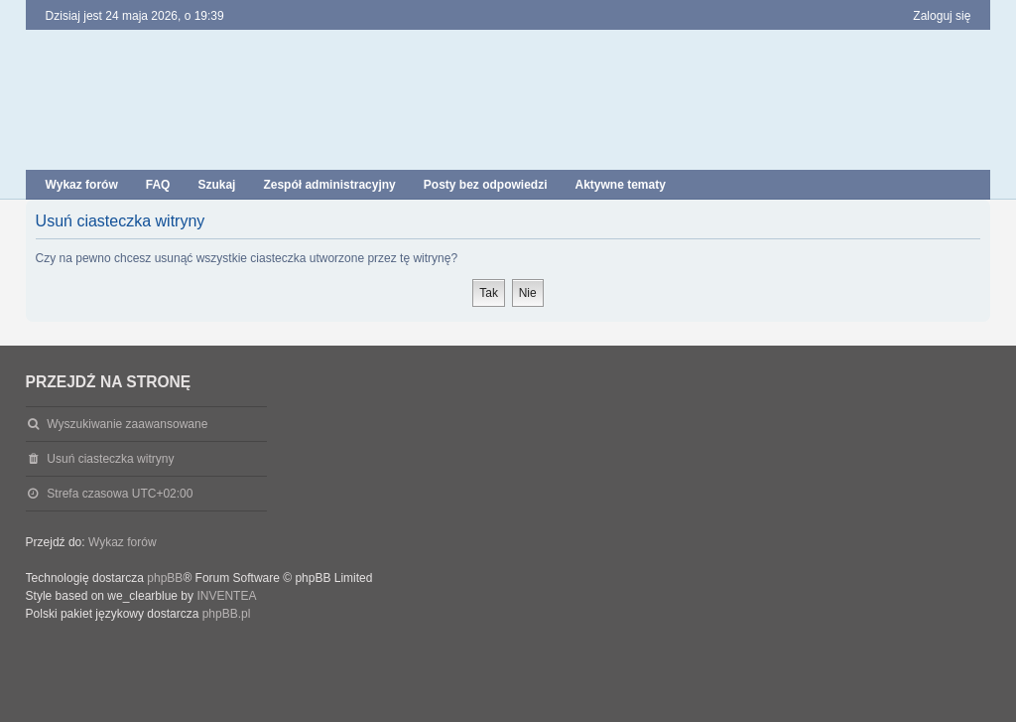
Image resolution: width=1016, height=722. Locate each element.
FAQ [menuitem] (158, 185)
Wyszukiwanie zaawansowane (127, 424)
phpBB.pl (226, 614)
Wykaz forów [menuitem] (82, 185)
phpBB (165, 578)
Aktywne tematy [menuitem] (619, 185)
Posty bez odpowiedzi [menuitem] (486, 185)
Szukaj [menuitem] (216, 185)
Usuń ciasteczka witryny (110, 459)
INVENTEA (226, 596)
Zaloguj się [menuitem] (941, 16)
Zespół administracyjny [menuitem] (329, 185)
